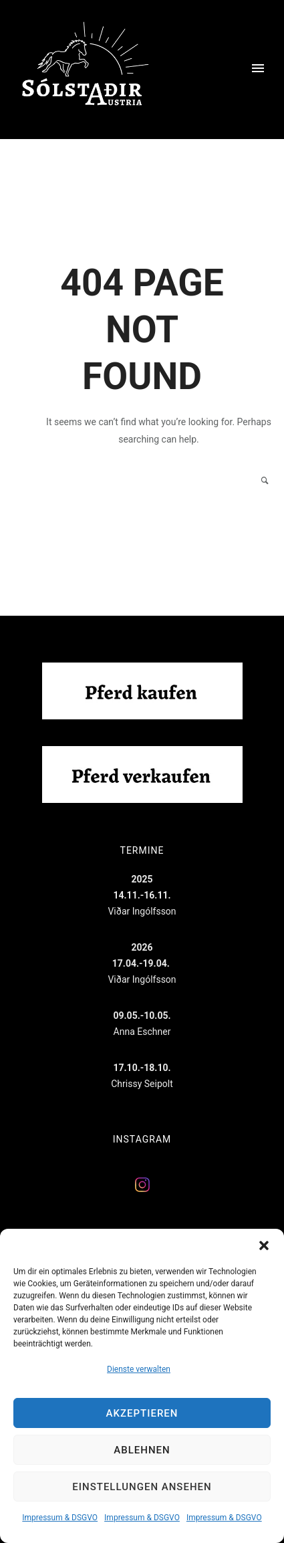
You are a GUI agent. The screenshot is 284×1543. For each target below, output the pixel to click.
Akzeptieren (142, 1413)
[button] (264, 1245)
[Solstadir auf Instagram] (142, 1190)
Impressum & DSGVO (60, 1517)
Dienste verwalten (138, 1369)
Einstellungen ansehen (141, 1487)
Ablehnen (142, 1450)
